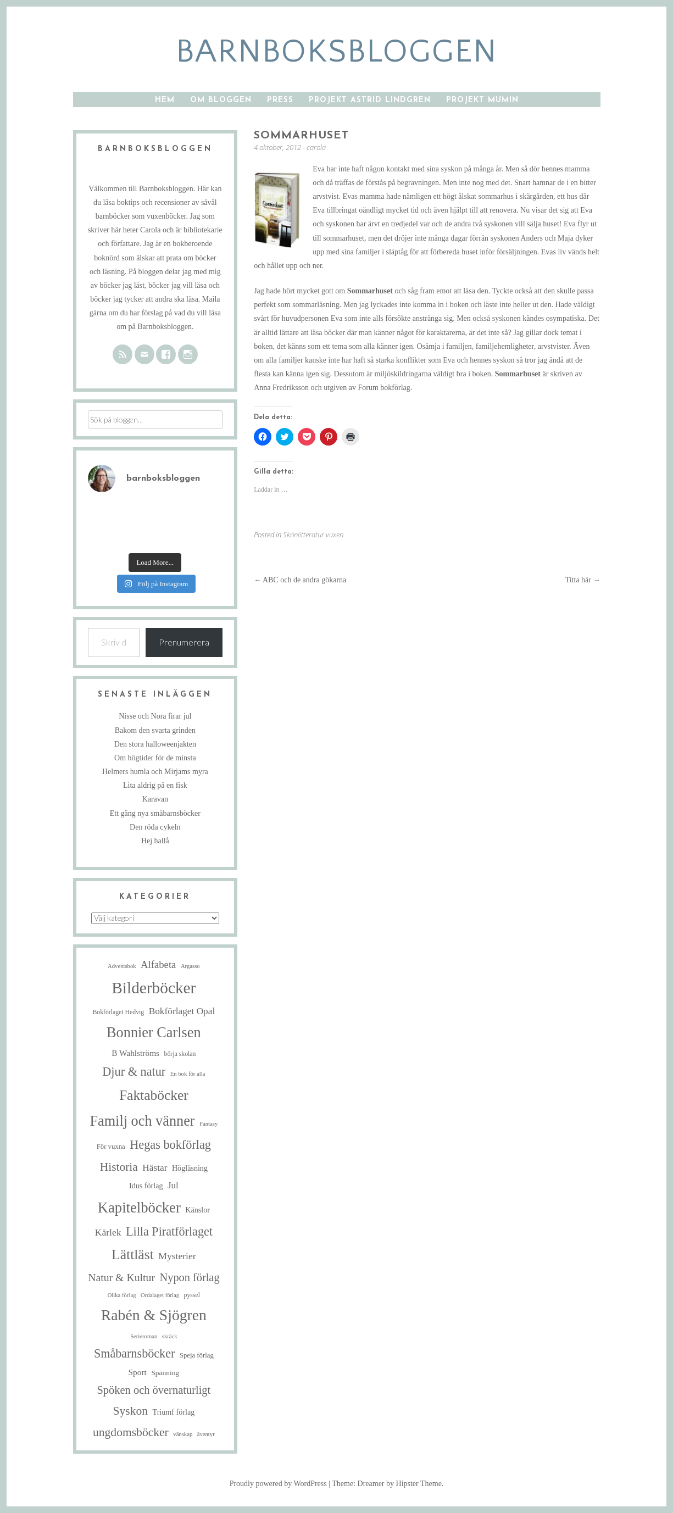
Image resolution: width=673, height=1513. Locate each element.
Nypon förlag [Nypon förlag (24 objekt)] (190, 1277)
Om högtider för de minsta (155, 758)
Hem (165, 100)
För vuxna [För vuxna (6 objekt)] (111, 1146)
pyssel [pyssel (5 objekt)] (192, 1295)
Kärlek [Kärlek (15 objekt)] (108, 1232)
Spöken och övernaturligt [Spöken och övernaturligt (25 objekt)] (153, 1390)
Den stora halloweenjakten (155, 744)
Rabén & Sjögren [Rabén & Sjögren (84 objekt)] (154, 1314)
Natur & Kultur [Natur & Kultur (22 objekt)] (121, 1277)
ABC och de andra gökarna (300, 580)
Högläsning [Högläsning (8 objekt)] (190, 1168)
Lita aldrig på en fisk (155, 785)
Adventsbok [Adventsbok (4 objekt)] (122, 966)
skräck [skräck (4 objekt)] (169, 1336)
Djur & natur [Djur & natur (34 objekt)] (133, 1071)
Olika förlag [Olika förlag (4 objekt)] (122, 1295)
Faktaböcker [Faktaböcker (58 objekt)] (153, 1095)
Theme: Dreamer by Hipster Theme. (387, 1483)
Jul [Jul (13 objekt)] (173, 1185)
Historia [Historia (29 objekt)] (119, 1166)
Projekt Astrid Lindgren (370, 100)
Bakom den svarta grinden (155, 730)
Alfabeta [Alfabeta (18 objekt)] (158, 964)
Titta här (582, 580)
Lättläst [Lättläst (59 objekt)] (133, 1254)
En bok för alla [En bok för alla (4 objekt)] (187, 1074)
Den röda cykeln (155, 827)
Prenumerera (184, 642)
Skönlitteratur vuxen (313, 534)
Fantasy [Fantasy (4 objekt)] (208, 1124)
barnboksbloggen (336, 52)
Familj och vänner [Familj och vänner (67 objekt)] (142, 1121)
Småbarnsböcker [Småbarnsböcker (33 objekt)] (134, 1353)
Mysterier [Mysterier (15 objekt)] (177, 1255)
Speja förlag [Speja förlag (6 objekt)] (197, 1355)
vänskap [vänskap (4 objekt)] (182, 1434)
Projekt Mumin (482, 100)
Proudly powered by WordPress (278, 1483)
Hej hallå (155, 841)
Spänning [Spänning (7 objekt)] (165, 1373)
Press (280, 100)
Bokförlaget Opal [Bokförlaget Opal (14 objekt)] (182, 1011)
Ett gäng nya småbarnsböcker (155, 813)
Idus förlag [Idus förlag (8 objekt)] (146, 1185)
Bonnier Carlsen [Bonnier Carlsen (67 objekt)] (154, 1033)
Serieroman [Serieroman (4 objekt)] (143, 1336)
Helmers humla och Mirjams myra (155, 771)
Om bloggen (221, 100)
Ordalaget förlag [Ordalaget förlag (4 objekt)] (160, 1295)
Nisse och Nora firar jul (155, 716)
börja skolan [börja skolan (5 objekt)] (180, 1054)
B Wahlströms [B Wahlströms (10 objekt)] (135, 1053)
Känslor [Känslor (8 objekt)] (197, 1209)
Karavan (155, 799)
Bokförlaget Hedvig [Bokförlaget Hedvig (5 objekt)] (118, 1012)
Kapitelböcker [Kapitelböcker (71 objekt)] (139, 1207)
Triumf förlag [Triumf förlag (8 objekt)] (174, 1412)
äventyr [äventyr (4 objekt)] (206, 1434)
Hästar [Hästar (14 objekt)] (154, 1167)
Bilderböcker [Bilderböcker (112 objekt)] (154, 988)
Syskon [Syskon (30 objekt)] (130, 1410)
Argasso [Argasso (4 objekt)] (190, 966)
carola (316, 147)
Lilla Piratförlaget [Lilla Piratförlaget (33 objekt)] (169, 1231)
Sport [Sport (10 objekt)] (138, 1372)
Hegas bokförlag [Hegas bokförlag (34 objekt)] (170, 1145)
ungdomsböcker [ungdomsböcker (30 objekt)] (131, 1432)
